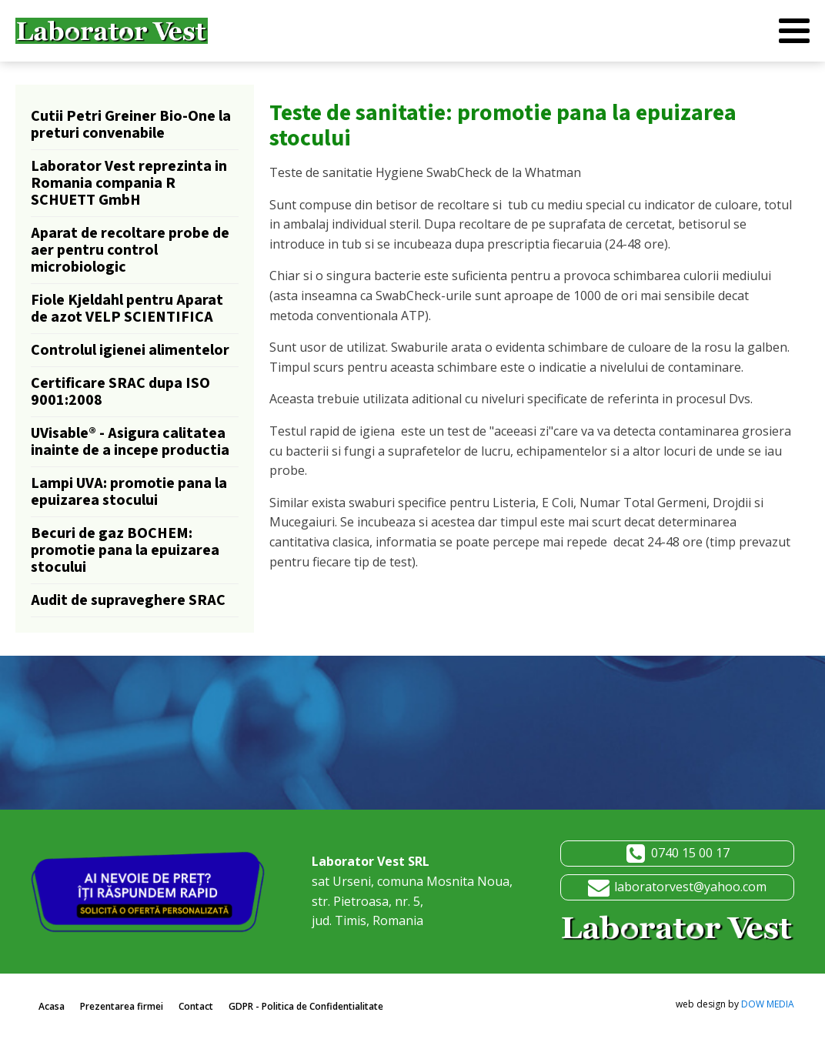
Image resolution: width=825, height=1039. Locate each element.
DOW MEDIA (767, 1004)
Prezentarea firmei (121, 1006)
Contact (196, 1006)
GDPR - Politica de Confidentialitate (306, 1006)
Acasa (51, 1006)
